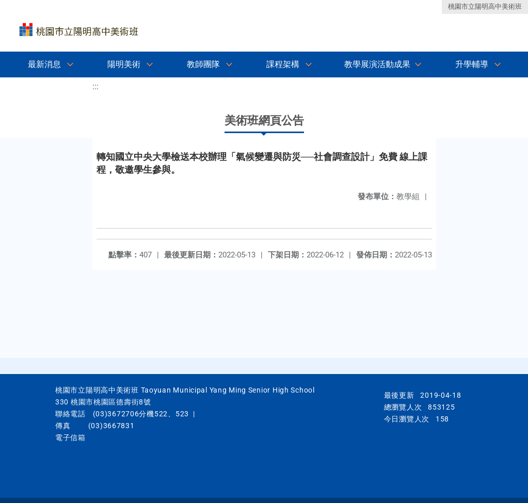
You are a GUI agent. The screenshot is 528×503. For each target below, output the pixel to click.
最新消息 (44, 64)
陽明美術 (123, 64)
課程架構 (282, 64)
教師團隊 (203, 64)
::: (95, 86)
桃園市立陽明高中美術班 (485, 6)
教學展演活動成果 (377, 64)
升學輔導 (471, 64)
